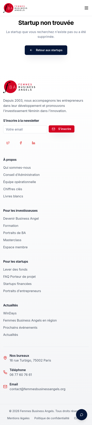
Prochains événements (20, 327)
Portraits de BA (14, 233)
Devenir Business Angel (21, 218)
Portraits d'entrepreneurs (22, 291)
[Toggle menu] (86, 8)
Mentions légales (18, 418)
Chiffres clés (12, 189)
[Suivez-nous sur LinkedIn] (33, 143)
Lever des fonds (15, 269)
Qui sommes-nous (17, 168)
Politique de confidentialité (51, 418)
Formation (10, 226)
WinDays (10, 313)
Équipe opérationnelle (19, 182)
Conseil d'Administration (21, 175)
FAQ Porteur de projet (19, 277)
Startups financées (17, 284)
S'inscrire (61, 129)
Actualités (10, 335)
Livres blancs (13, 196)
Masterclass (12, 240)
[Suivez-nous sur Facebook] (21, 143)
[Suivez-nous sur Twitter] (8, 143)
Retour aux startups (46, 50)
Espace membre (15, 247)
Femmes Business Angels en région (30, 320)
